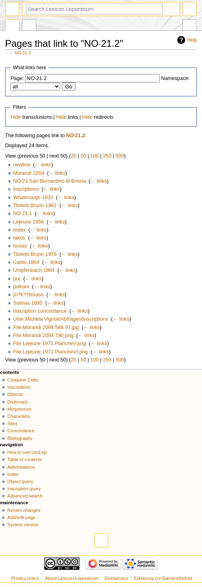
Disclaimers (116, 578)
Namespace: (175, 78)
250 (107, 156)
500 (119, 156)
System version (22, 524)
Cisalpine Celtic (23, 379)
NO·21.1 (22, 213)
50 (83, 156)
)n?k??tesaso (28, 294)
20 (73, 156)
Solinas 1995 (27, 303)
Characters (18, 416)
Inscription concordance (40, 311)
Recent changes (23, 510)
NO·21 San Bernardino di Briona (49, 181)
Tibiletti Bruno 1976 (35, 254)
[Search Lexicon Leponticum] (94, 9)
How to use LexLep (26, 452)
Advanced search (25, 495)
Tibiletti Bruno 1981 (35, 205)
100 (94, 156)
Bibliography (19, 438)
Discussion (29, 26)
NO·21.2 (23, 52)
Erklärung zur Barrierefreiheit (163, 578)
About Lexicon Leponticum (72, 578)
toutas (20, 246)
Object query (20, 481)
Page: (17, 78)
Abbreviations (21, 467)
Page (12, 26)
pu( (16, 279)
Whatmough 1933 (33, 197)
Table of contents (24, 459)
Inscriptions (26, 189)
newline (21, 165)
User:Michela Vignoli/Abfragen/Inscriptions (60, 319)
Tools (189, 26)
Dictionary (17, 401)
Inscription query (24, 488)
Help (192, 40)
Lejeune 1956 (28, 222)
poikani (21, 287)
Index (19, 230)
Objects (15, 394)
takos (19, 238)
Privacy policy (25, 578)
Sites (12, 423)
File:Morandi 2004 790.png (43, 335)
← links (43, 165)
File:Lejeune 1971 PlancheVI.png (50, 352)
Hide (15, 117)
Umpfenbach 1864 (34, 270)
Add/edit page (21, 517)
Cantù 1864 (26, 262)
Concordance (20, 430)
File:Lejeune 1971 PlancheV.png (49, 343)
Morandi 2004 (28, 173)
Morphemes (19, 409)
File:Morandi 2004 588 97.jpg (46, 327)
